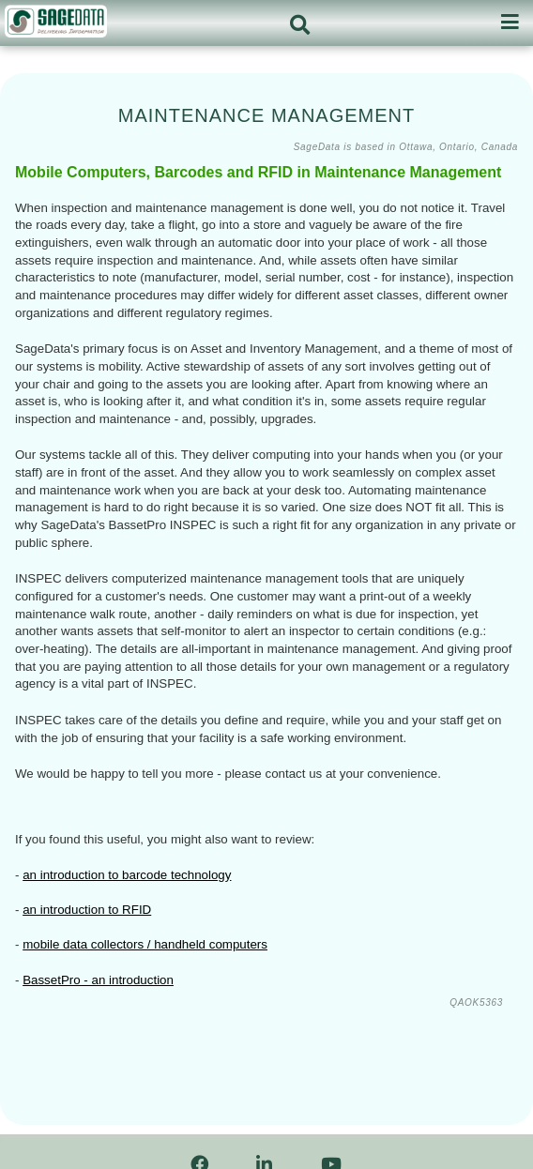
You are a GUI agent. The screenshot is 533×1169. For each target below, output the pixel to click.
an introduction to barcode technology (127, 875)
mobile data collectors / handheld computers (145, 944)
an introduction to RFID (87, 910)
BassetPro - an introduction (98, 980)
